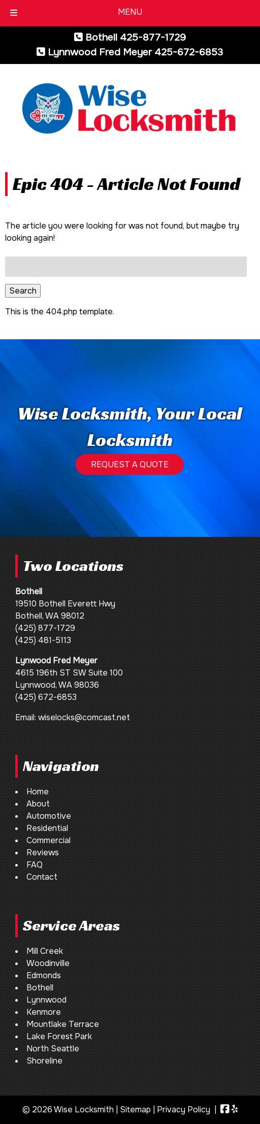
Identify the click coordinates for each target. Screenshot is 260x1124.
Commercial (48, 840)
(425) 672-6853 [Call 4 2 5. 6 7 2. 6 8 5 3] (46, 697)
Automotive (48, 816)
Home (37, 791)
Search (23, 290)
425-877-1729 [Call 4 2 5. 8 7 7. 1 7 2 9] (153, 37)
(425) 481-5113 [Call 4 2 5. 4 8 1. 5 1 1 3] (43, 640)
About (38, 803)
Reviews (42, 852)
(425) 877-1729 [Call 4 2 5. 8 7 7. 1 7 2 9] (45, 628)
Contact (41, 877)
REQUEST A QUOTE (130, 464)
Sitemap (135, 1109)
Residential (47, 828)
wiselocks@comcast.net (84, 717)
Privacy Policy (183, 1109)
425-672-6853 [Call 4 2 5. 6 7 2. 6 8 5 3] (188, 52)
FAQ (34, 864)
